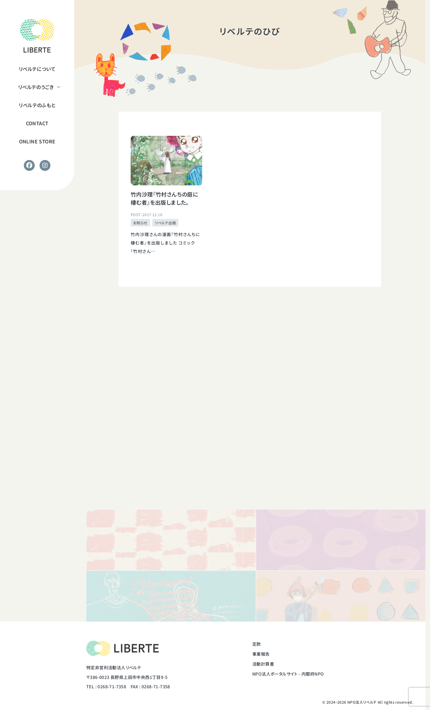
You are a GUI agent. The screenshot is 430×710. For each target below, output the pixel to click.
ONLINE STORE (37, 141)
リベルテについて (37, 68)
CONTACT (37, 123)
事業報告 (261, 654)
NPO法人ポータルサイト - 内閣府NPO (288, 674)
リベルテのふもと (37, 105)
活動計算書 (263, 664)
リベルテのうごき (36, 87)
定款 (256, 644)
